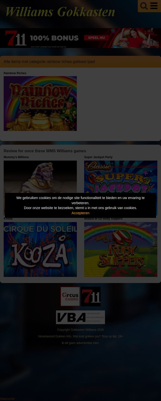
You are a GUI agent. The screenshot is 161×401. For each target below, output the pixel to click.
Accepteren (81, 213)
